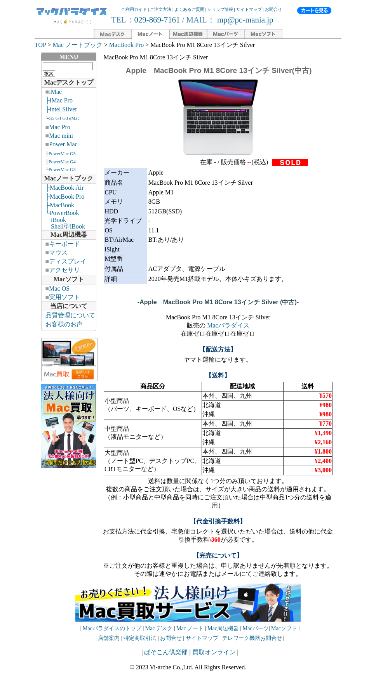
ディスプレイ (67, 261)
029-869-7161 (157, 19)
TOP (40, 45)
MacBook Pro (126, 45)
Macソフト (69, 279)
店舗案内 (109, 638)
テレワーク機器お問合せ (252, 638)
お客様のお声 (64, 324)
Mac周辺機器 (68, 234)
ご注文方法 (160, 9)
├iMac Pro (59, 100)
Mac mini (61, 135)
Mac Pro (59, 127)
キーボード (64, 244)
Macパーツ (256, 628)
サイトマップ (249, 9)
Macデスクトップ (68, 82)
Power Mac (63, 144)
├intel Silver (61, 109)
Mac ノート (190, 628)
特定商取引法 (141, 638)
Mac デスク (158, 628)
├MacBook (59, 205)
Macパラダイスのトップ (112, 628)
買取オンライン (214, 652)
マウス (58, 252)
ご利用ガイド (134, 9)
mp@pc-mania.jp (244, 19)
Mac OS (59, 288)
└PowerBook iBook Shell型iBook (63, 220)
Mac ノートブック (77, 45)
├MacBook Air (64, 187)
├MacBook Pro (65, 196)
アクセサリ (64, 270)
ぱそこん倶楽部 (166, 652)
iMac (55, 91)
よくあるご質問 (189, 9)
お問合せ (273, 9)
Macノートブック (68, 178)
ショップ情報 (220, 9)
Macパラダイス (228, 325)
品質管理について (70, 315)
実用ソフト (64, 297)
